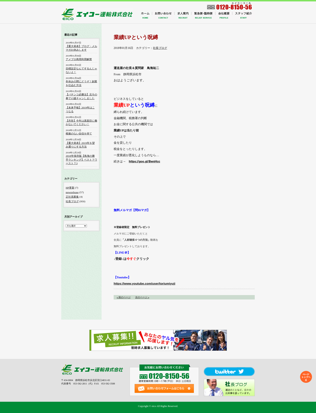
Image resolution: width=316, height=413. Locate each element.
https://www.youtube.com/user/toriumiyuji (144, 283)
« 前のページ (124, 297)
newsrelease (72, 192)
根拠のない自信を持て (79, 133)
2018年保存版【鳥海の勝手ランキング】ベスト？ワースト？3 (81, 159)
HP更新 (70, 187)
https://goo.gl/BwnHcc (144, 161)
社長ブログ (160, 48)
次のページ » (142, 297)
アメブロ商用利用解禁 (79, 59)
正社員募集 (72, 196)
